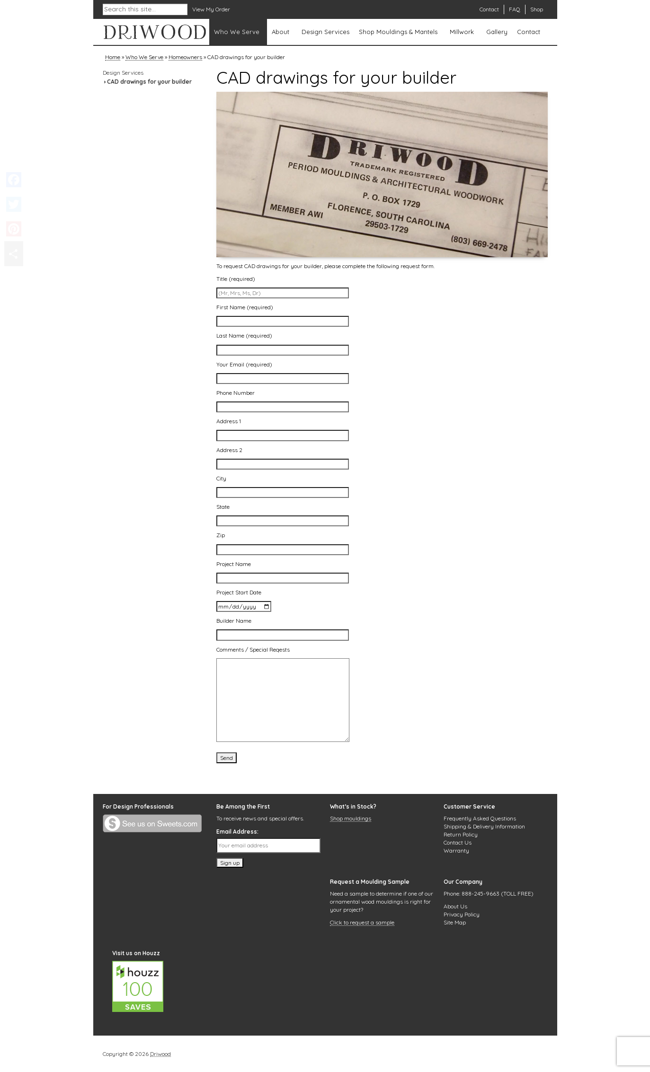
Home (112, 58)
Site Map (455, 922)
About (280, 31)
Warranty (456, 850)
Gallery (497, 31)
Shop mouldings (350, 819)
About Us (455, 906)
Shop (536, 9)
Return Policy (461, 834)
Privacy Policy (462, 914)
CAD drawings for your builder (149, 81)
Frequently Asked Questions (480, 818)
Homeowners (185, 58)
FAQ (514, 9)
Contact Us (458, 842)
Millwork (462, 31)
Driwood (160, 1054)
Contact (489, 9)
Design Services (325, 31)
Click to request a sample (362, 923)
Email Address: (237, 831)
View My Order (211, 9)
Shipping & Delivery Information (484, 826)
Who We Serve (236, 31)
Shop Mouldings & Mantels (398, 31)
